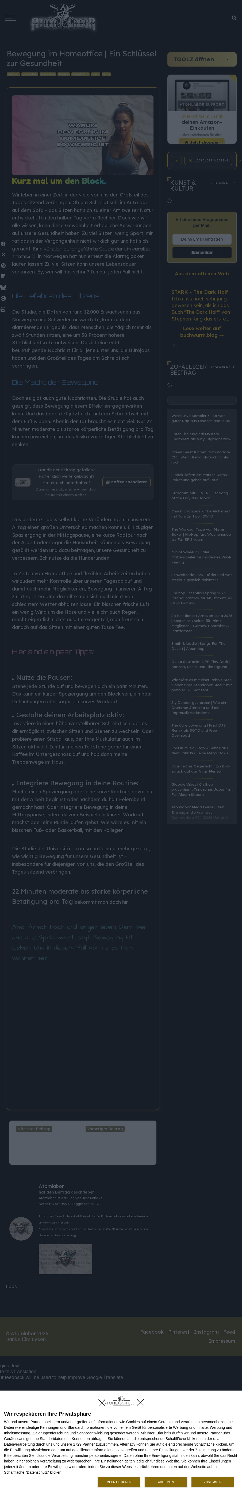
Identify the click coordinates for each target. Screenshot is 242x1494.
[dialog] (121, 1442)
